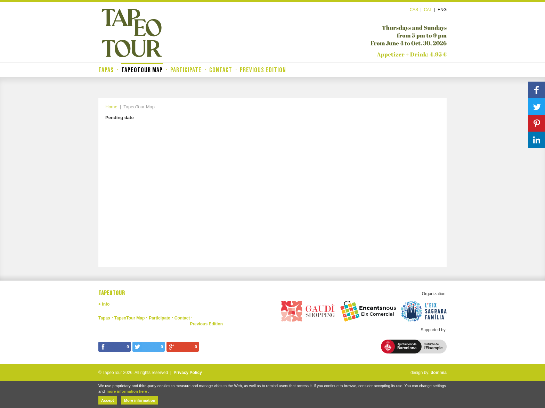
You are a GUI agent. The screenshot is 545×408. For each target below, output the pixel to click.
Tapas (106, 70)
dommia (439, 372)
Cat (428, 9)
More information (139, 400)
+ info (103, 304)
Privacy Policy (188, 372)
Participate (186, 70)
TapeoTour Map (142, 70)
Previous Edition (263, 70)
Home (111, 106)
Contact (220, 70)
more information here (126, 391)
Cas (413, 9)
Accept (107, 400)
